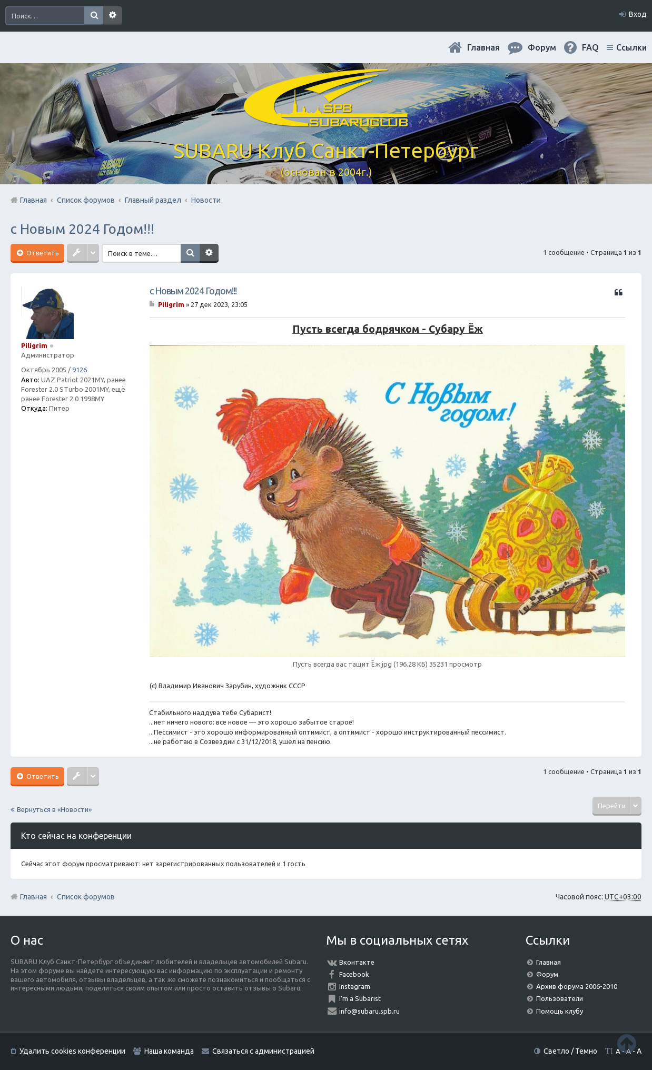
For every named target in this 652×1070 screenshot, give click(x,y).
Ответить (42, 252)
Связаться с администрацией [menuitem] (263, 1051)
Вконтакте (356, 962)
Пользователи (559, 998)
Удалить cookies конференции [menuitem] (72, 1051)
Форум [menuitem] (542, 47)
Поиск (93, 15)
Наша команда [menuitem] (169, 1051)
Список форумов (86, 897)
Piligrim (34, 345)
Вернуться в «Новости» (54, 809)
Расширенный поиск (112, 15)
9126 (79, 369)
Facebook (354, 974)
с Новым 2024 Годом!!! (82, 228)
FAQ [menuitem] (590, 47)
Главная (483, 47)
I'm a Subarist (360, 998)
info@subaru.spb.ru (369, 1011)
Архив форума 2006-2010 (576, 986)
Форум (547, 974)
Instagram (354, 986)
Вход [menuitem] (638, 14)
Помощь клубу (559, 1011)
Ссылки (631, 47)
